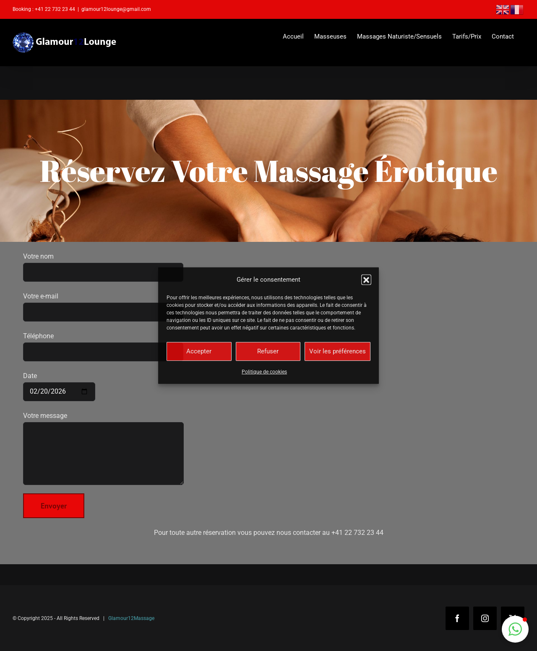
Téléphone (103, 343)
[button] (366, 279)
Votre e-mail (103, 304)
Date (59, 383)
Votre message (103, 434)
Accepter (198, 351)
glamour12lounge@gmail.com (116, 9)
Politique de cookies (264, 372)
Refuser (268, 351)
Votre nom (103, 264)
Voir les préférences (337, 351)
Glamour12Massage (131, 618)
